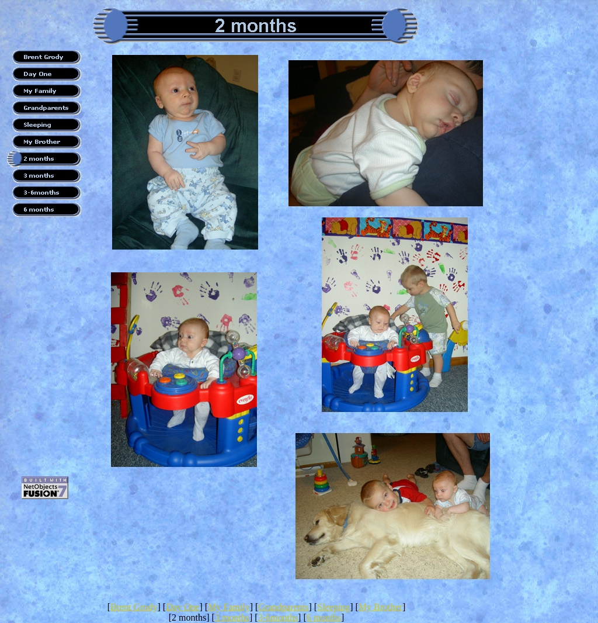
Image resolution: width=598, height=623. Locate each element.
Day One (182, 607)
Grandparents (283, 607)
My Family (229, 607)
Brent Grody (133, 607)
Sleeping (333, 607)
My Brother (380, 607)
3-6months (278, 617)
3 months (232, 617)
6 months (324, 617)
